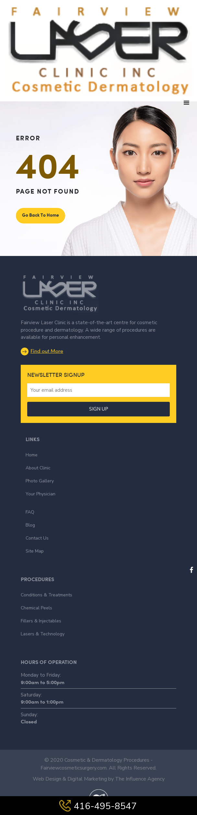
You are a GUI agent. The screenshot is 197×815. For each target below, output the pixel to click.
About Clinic (38, 468)
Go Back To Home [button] (40, 214)
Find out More (42, 350)
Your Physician (40, 494)
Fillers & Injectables (41, 621)
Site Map (35, 551)
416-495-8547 (98, 806)
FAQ (30, 512)
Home (32, 455)
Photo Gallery (40, 481)
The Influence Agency (140, 779)
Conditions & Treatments (46, 595)
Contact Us (37, 538)
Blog (30, 525)
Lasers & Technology (42, 634)
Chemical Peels (36, 608)
